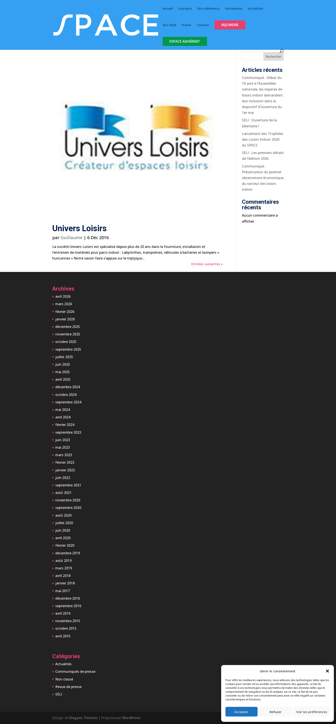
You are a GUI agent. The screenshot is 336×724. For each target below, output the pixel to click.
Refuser (276, 712)
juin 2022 (62, 477)
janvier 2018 (65, 583)
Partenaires (233, 9)
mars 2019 (63, 568)
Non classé (64, 679)
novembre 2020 (67, 500)
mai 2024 (62, 409)
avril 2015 (62, 636)
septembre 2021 (68, 485)
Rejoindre (229, 25)
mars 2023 (63, 454)
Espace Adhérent (185, 41)
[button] (327, 671)
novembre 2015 (67, 620)
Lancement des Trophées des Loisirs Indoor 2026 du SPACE (262, 139)
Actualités (255, 9)
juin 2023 (62, 439)
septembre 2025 (68, 349)
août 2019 (63, 560)
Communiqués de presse (75, 671)
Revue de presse (68, 686)
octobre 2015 (65, 628)
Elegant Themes (83, 717)
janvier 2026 (65, 319)
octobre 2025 (65, 341)
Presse (186, 25)
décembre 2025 (67, 326)
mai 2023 (62, 447)
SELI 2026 (169, 25)
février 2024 (64, 424)
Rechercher (273, 56)
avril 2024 (62, 417)
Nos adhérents (208, 9)
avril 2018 (62, 575)
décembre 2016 (67, 598)
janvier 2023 (65, 470)
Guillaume (71, 237)
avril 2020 (62, 537)
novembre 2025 (67, 334)
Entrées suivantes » (207, 264)
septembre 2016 (68, 605)
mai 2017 (62, 590)
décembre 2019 (67, 553)
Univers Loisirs (79, 228)
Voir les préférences (311, 712)
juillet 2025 (64, 356)
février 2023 (64, 462)
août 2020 (63, 515)
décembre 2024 (67, 387)
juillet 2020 (64, 522)
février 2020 (64, 545)
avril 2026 (62, 296)
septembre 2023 (68, 432)
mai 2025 (62, 372)
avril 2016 (62, 613)
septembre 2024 (68, 402)
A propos (185, 9)
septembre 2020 (68, 507)
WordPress (131, 717)
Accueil (168, 9)
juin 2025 (62, 364)
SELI (58, 694)
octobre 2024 (65, 394)
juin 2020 (62, 530)
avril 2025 (62, 379)
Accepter (241, 712)
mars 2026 (63, 304)
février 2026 (64, 311)
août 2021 (63, 492)
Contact (203, 25)
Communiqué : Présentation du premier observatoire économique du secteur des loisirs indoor (263, 178)
